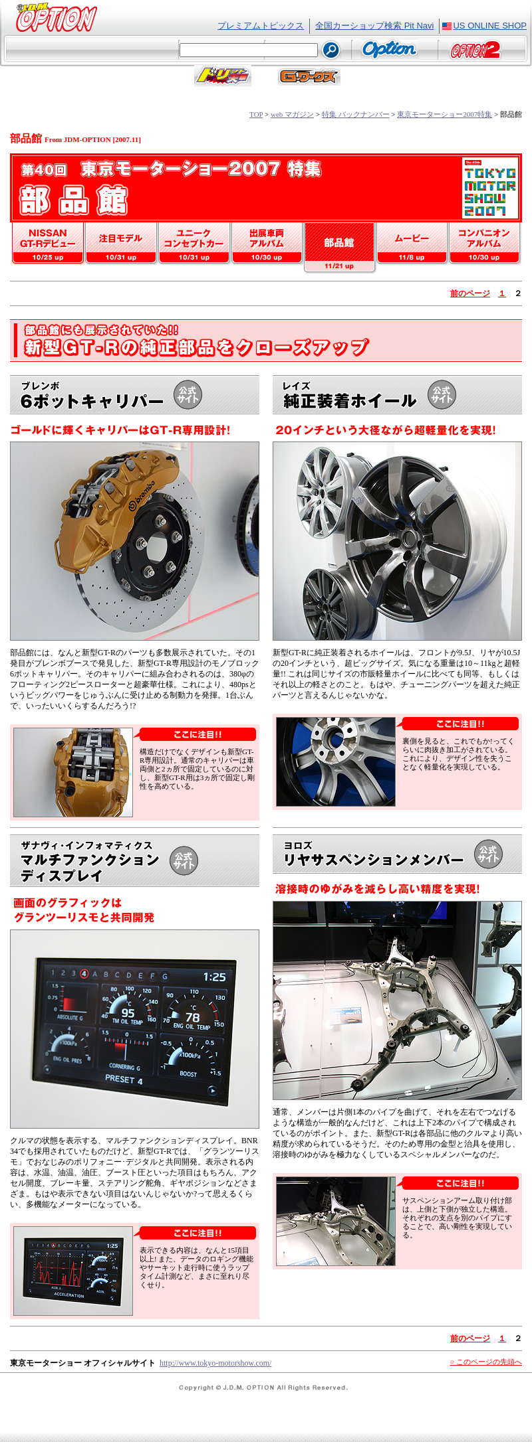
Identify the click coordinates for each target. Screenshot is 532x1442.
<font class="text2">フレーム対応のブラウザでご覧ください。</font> (266, 51)
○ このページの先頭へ (486, 1362)
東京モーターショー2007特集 (444, 114)
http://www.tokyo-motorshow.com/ (215, 1363)
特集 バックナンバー (356, 114)
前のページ (470, 293)
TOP (256, 114)
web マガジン (292, 114)
